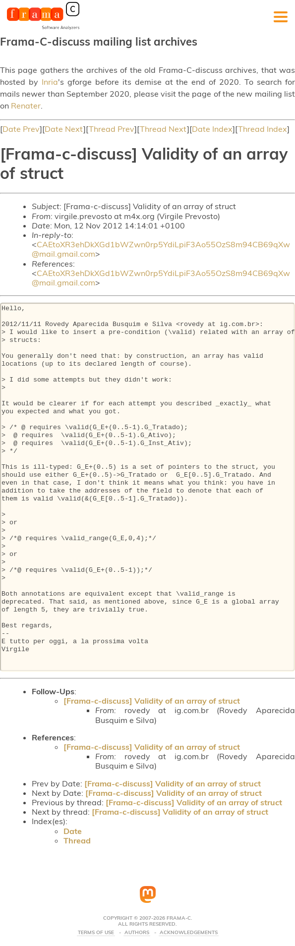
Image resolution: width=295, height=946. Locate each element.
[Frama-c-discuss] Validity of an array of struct (151, 701)
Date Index (212, 129)
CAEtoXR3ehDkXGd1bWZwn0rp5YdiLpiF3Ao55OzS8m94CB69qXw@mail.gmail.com (161, 249)
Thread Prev (111, 129)
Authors (136, 933)
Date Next (64, 129)
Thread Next (163, 129)
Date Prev (21, 129)
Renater (26, 106)
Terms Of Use (96, 933)
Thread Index (262, 129)
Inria (50, 82)
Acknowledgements (189, 933)
